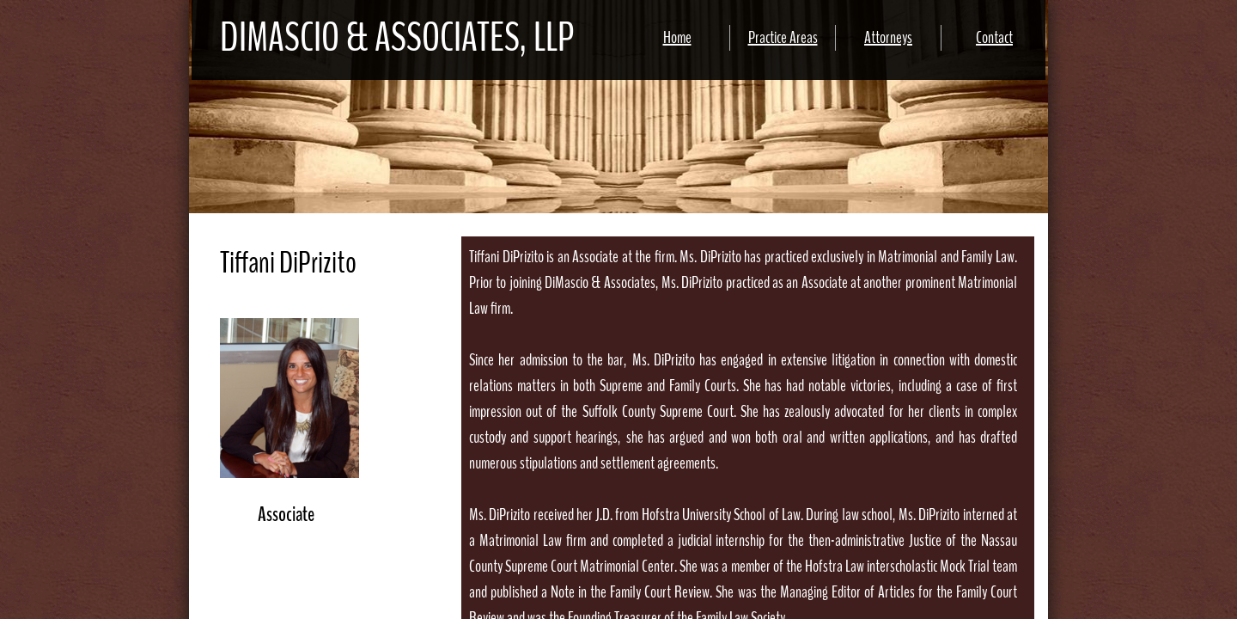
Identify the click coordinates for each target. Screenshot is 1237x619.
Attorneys (888, 37)
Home (677, 37)
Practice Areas (783, 37)
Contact (994, 37)
